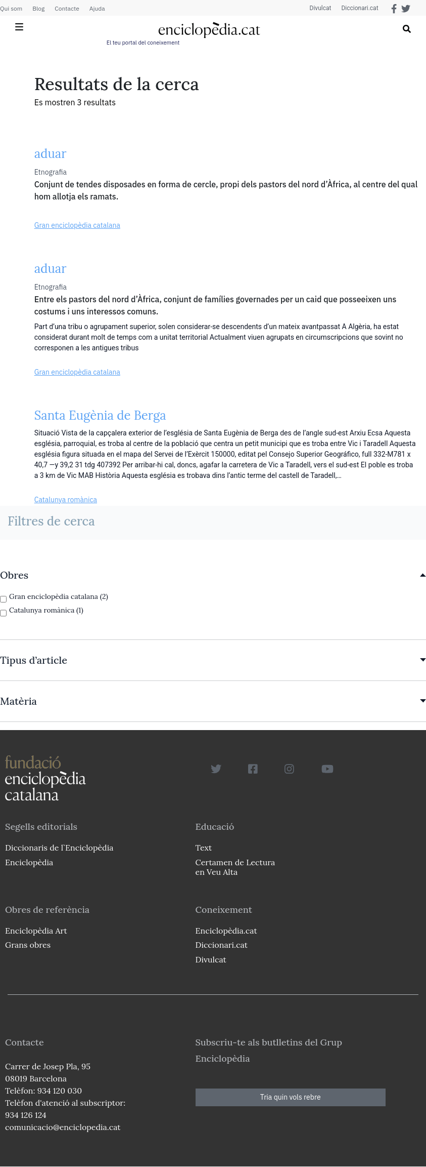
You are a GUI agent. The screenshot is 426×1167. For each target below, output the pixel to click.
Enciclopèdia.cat (226, 930)
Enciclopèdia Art (36, 930)
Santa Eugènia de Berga (100, 415)
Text (204, 847)
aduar (50, 154)
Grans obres (28, 945)
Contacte (67, 8)
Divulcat (321, 8)
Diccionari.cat (359, 8)
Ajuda (97, 8)
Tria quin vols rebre (290, 1097)
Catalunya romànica (65, 499)
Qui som (11, 8)
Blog (38, 8)
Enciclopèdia (29, 862)
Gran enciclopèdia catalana (77, 225)
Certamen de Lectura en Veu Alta (235, 867)
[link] (213, 575)
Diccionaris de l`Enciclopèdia (59, 847)
